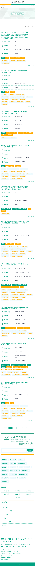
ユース (21, 367)
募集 (7, 91)
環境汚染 (13, 101)
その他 (16, 372)
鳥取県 (24, 208)
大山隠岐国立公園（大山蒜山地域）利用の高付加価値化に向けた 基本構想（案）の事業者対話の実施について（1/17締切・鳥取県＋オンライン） (14, 188)
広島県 (3, 132)
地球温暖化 (5, 97)
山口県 (3, 208)
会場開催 (20, 132)
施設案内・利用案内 (6, 557)
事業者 (12, 57)
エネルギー (24, 169)
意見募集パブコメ (7, 418)
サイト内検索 (5, 559)
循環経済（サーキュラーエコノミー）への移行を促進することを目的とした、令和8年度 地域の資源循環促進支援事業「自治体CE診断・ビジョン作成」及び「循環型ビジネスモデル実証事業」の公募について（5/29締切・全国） (15, 35)
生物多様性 (20, 101)
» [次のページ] (30, 428)
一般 (26, 132)
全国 (3, 57)
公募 (7, 57)
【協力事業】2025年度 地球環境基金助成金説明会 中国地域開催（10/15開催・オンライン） (14, 308)
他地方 (3, 365)
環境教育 (5, 101)
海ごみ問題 (5, 99)
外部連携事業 (6, 63)
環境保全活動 (15, 99)
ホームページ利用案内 (7, 556)
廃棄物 (22, 97)
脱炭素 (28, 101)
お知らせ (9, 367)
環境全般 (23, 99)
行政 (23, 57)
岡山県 (8, 208)
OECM (4, 94)
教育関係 (4, 134)
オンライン (15, 287)
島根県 (14, 208)
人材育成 (5, 60)
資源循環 (5, 104)
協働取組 (13, 60)
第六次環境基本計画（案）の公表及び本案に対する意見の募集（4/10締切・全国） (14, 383)
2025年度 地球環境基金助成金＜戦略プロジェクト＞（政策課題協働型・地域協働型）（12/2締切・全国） (15, 223)
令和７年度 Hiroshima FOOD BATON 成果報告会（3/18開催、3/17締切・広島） (14, 112)
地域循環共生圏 (21, 60)
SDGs (4, 137)
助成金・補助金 (9, 166)
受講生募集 (25, 374)
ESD (4, 169)
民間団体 (18, 57)
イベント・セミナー (11, 132)
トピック (5, 514)
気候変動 (30, 97)
